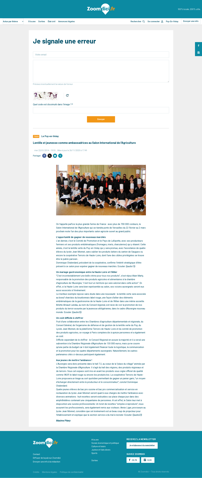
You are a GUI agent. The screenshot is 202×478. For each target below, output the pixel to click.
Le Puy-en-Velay (50, 136)
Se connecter (154, 21)
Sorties (41, 21)
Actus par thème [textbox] (10, 21)
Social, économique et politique (105, 443)
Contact (36, 454)
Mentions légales (49, 472)
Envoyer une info (190, 21)
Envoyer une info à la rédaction (46, 462)
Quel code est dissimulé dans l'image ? (52, 104)
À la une (31, 21)
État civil (51, 21)
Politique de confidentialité (71, 472)
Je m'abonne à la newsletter (142, 445)
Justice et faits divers (100, 450)
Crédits (36, 472)
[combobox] (13, 21)
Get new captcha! (67, 95)
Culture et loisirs (98, 446)
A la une (95, 440)
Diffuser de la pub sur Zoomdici (47, 458)
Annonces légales (66, 21)
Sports (94, 453)
